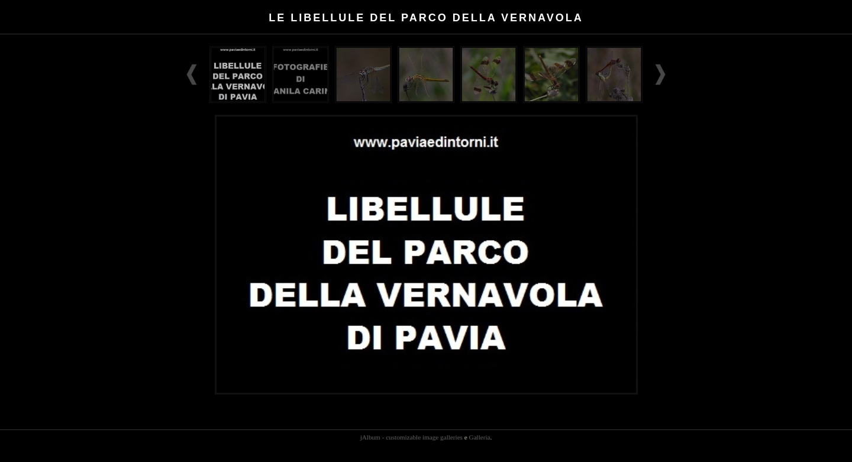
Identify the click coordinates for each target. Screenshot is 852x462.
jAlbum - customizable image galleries (411, 437)
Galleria (479, 437)
